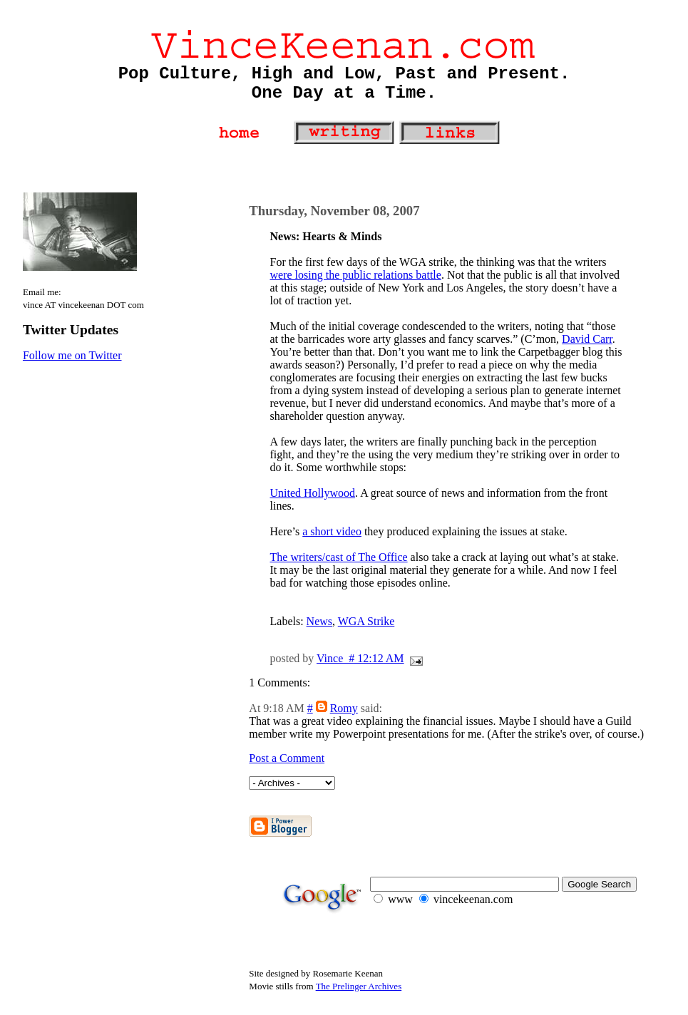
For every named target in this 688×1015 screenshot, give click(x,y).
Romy (344, 708)
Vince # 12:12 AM (360, 658)
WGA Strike (366, 621)
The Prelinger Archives (359, 986)
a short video (331, 531)
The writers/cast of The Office (339, 557)
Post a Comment (286, 758)
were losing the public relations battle (355, 275)
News (319, 621)
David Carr (587, 339)
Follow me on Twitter (72, 355)
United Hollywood (313, 493)
